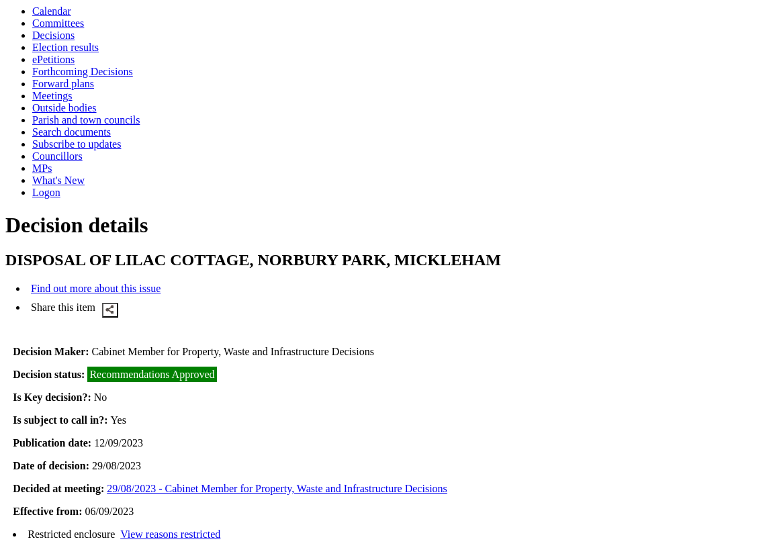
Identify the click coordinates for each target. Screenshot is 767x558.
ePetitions (53, 59)
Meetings (52, 95)
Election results (65, 47)
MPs (42, 168)
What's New (58, 180)
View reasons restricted (170, 534)
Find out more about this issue (96, 288)
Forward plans (63, 83)
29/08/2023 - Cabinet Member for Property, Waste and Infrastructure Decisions (277, 488)
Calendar (51, 11)
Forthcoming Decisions (82, 71)
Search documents (71, 132)
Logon (46, 192)
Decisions (53, 35)
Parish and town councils (86, 120)
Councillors (57, 156)
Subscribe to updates (76, 144)
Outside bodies (64, 107)
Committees (58, 23)
